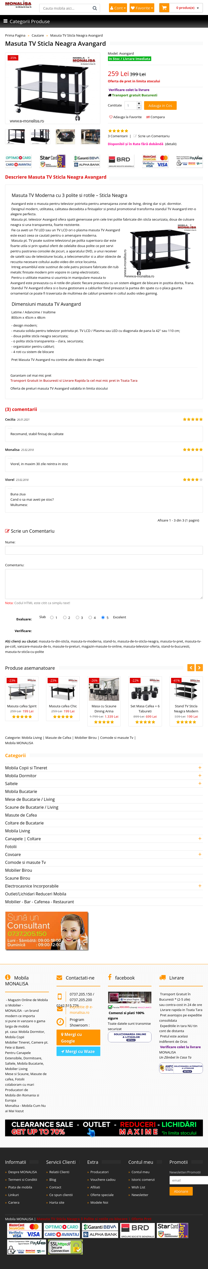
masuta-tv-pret (171, 641)
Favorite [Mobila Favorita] (142, 7)
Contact (55, 1187)
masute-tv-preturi (66, 646)
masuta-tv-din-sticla (54, 641)
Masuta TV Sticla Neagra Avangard (76, 35)
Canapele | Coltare (23, 839)
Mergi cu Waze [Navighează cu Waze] (78, 1051)
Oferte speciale (102, 1194)
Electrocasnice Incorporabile (32, 886)
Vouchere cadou (102, 1179)
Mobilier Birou (86, 737)
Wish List (138, 1187)
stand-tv (109, 641)
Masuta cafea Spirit (22, 706)
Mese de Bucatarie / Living (30, 799)
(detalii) (170, 144)
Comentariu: (14, 565)
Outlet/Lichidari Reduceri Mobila (35, 894)
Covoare (13, 854)
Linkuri (13, 1194)
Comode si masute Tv (116, 737)
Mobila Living (32, 737)
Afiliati (95, 1187)
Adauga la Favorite (125, 117)
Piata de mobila (20, 1187)
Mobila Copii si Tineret (26, 768)
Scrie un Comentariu (151, 136)
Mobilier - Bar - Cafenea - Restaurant (39, 902)
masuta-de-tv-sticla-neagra (137, 641)
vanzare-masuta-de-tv (34, 646)
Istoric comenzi (143, 1179)
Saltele (11, 783)
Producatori (99, 1172)
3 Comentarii (118, 136)
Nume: (10, 542)
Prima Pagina (15, 35)
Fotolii (11, 846)
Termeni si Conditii (22, 1179)
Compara (155, 117)
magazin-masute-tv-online (101, 646)
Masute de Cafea (58, 737)
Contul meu (141, 1172)
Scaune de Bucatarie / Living (31, 807)
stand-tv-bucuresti (175, 646)
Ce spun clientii (61, 1194)
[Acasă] (18, 6)
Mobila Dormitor (20, 775)
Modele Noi (99, 1202)
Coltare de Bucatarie (24, 823)
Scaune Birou (17, 878)
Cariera (13, 1202)
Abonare (181, 1191)
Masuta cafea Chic (63, 706)
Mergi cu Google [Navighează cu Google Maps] (71, 1038)
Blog (52, 1179)
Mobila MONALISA (19, 743)
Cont (118, 7)
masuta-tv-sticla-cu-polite (24, 651)
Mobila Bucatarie (21, 791)
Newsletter (140, 1194)
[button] (139, 103)
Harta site (56, 1202)
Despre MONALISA (22, 1172)
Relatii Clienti (59, 1172)
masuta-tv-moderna (86, 641)
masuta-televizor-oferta (141, 646)
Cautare (38, 35)
